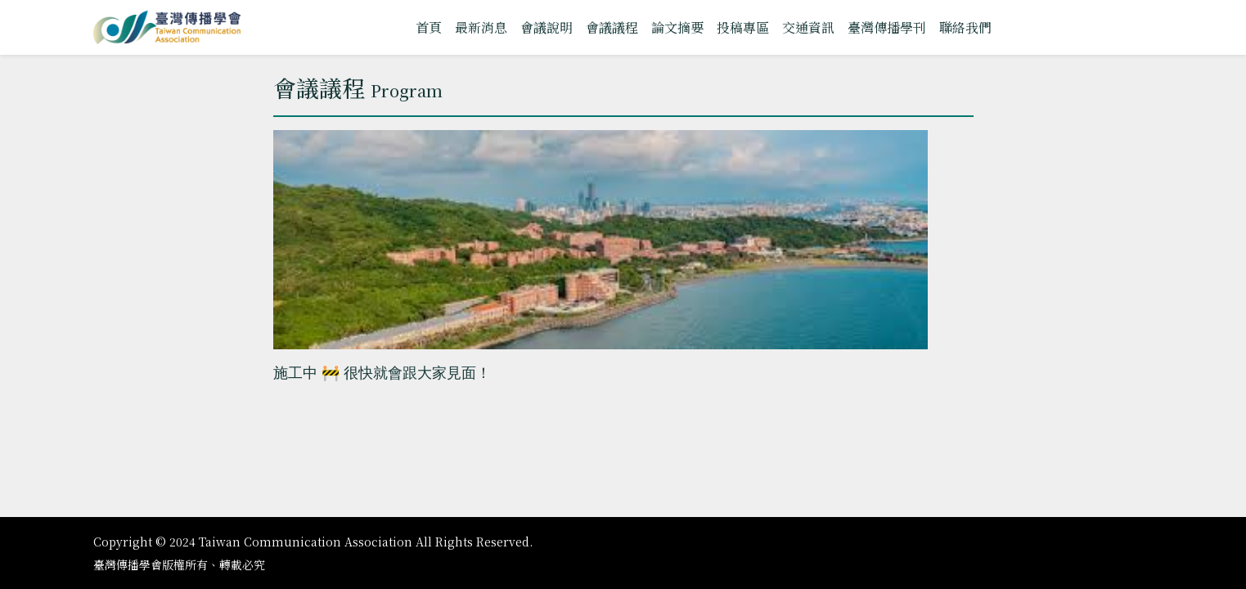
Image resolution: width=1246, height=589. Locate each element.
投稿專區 (743, 27)
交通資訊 (808, 27)
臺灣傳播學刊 (887, 27)
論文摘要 (677, 27)
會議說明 (546, 27)
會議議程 (612, 27)
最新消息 (481, 27)
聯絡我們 (965, 27)
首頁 (429, 27)
